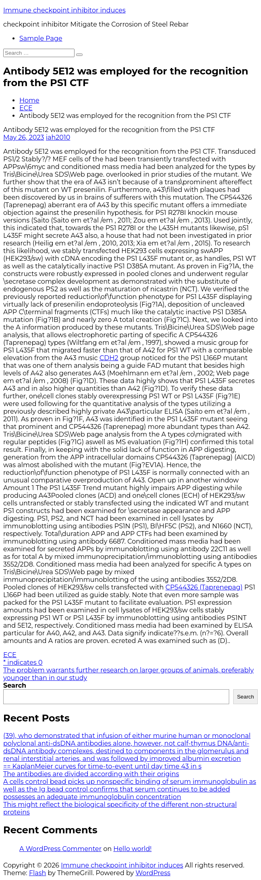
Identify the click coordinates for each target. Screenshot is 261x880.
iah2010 (58, 137)
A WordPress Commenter (60, 849)
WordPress (152, 873)
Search (14, 685)
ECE (26, 108)
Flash (37, 873)
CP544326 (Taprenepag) (204, 587)
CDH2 (108, 358)
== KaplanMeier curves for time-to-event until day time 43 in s (102, 766)
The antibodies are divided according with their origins (91, 774)
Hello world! (132, 849)
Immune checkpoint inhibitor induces (64, 10)
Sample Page (40, 38)
